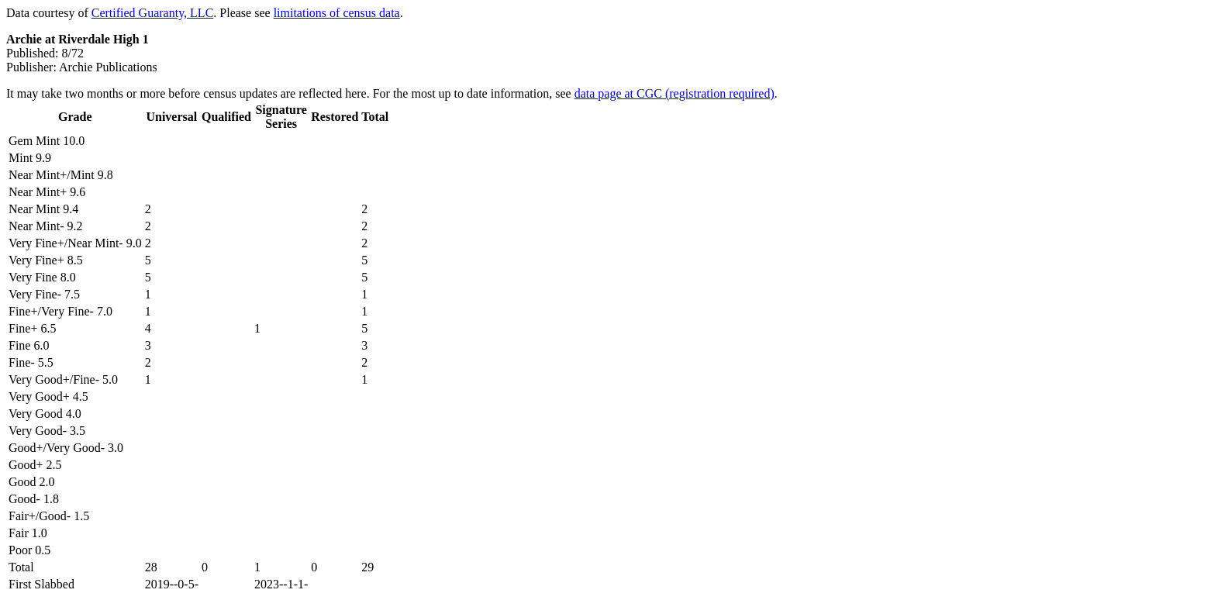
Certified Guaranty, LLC (152, 12)
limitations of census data (337, 12)
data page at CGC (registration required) (674, 93)
